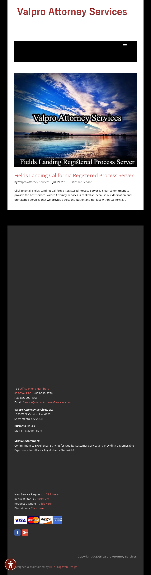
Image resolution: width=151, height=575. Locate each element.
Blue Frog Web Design (63, 567)
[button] (125, 45)
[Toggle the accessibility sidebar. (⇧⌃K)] (10, 564)
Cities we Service (81, 182)
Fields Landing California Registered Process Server (74, 175)
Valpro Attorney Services (34, 182)
